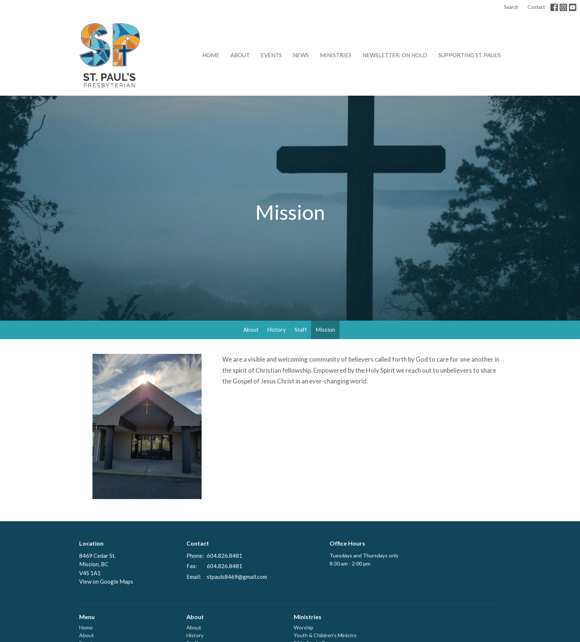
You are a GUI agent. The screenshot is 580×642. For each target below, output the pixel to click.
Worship (303, 627)
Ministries (335, 55)
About (240, 55)
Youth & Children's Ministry (325, 635)
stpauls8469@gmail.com (237, 576)
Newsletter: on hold (394, 55)
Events (271, 55)
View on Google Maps (106, 581)
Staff (300, 329)
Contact (536, 7)
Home (210, 55)
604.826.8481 (224, 555)
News (301, 55)
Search (511, 7)
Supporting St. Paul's (469, 55)
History (276, 329)
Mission (325, 329)
